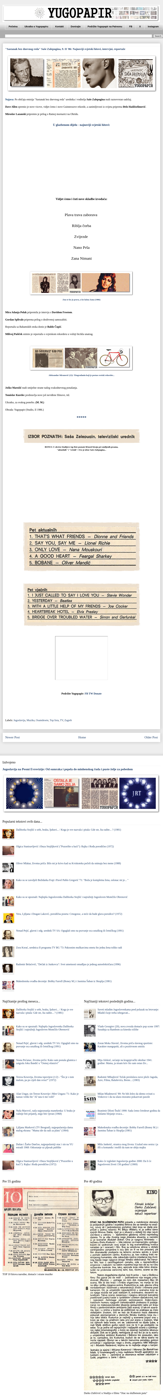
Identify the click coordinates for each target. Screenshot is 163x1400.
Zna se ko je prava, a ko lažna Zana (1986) (81, 300)
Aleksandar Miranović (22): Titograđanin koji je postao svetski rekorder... (81, 375)
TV (61, 720)
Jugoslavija (19, 720)
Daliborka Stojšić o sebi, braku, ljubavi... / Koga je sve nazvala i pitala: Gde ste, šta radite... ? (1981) (68, 829)
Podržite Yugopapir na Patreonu (105, 26)
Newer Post (12, 737)
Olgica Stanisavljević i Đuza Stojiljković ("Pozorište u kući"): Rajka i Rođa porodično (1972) (65, 846)
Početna (13, 26)
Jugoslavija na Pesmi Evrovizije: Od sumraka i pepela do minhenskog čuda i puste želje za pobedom (67, 769)
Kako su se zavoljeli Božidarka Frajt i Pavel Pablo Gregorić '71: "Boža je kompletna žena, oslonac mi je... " (72, 880)
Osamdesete (42, 720)
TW (91, 693)
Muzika (31, 720)
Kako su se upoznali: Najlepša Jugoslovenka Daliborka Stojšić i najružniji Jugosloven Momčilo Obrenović (71, 897)
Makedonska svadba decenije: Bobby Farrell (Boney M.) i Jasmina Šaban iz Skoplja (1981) (63, 981)
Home (82, 737)
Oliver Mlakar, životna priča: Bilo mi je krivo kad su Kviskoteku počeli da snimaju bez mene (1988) (68, 863)
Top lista (54, 720)
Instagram (153, 26)
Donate (98, 693)
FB (130, 26)
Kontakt (59, 26)
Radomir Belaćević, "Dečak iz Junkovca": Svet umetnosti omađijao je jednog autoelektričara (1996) (68, 964)
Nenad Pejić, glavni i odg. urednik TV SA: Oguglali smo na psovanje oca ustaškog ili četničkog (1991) (70, 930)
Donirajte (76, 26)
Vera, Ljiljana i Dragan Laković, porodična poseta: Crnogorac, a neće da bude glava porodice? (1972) (69, 914)
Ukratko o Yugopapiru (36, 26)
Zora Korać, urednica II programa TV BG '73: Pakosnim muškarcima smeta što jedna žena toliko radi (69, 947)
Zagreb (68, 720)
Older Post (151, 737)
